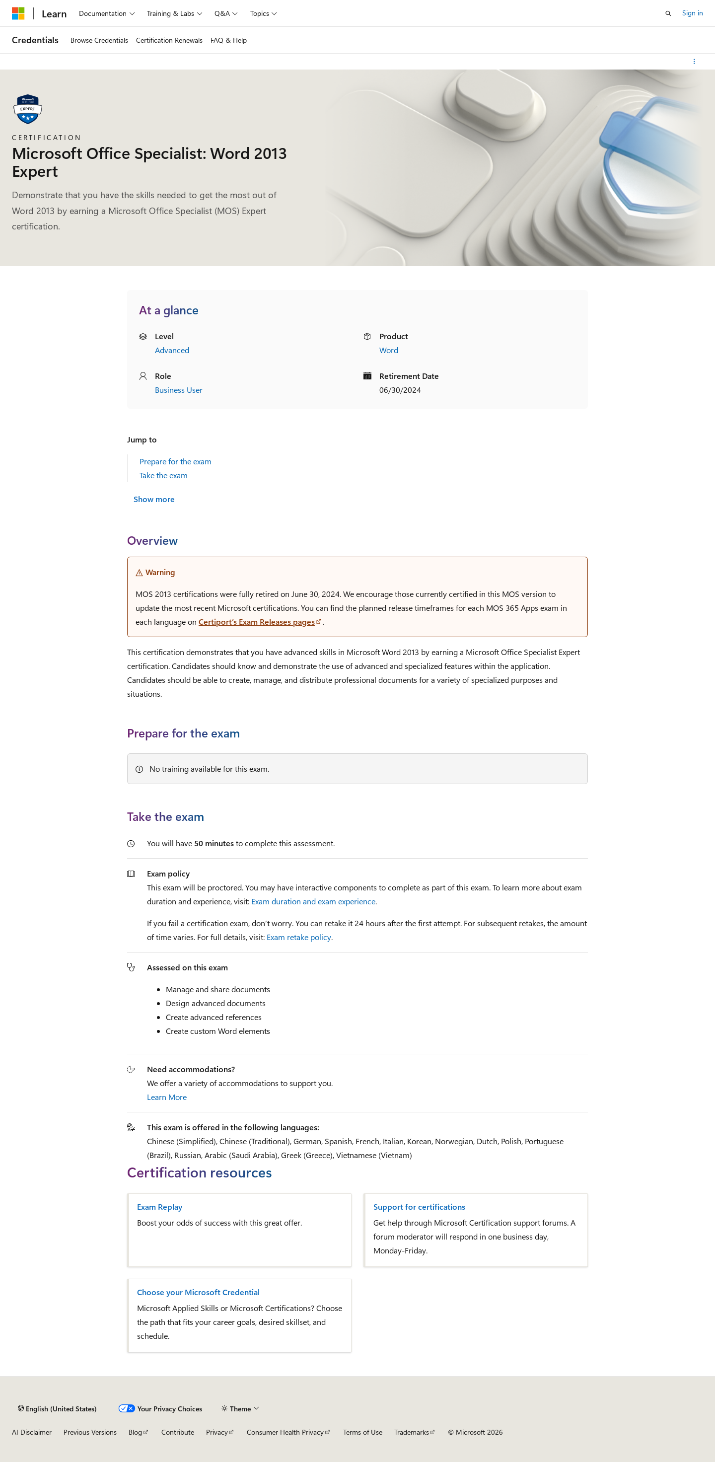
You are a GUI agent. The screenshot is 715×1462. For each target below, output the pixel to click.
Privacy (217, 1432)
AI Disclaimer (32, 1432)
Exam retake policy (299, 937)
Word (388, 350)
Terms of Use (362, 1432)
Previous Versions (90, 1432)
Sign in (692, 12)
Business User (179, 389)
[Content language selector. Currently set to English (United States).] (57, 1408)
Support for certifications (419, 1207)
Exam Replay (159, 1207)
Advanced (172, 350)
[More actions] (694, 62)
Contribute (177, 1432)
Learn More (167, 1097)
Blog (135, 1432)
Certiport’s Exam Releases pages (257, 621)
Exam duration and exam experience (313, 901)
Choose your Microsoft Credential (198, 1292)
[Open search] (668, 13)
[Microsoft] (18, 13)
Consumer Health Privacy (285, 1432)
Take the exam (164, 475)
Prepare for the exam (176, 461)
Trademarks (411, 1432)
